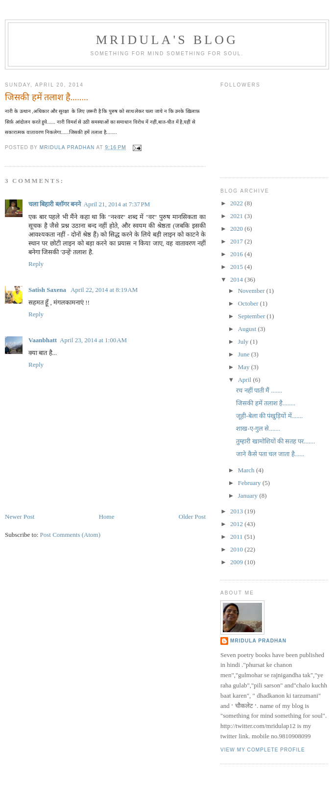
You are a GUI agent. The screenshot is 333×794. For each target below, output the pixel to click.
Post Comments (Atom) (70, 534)
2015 (237, 266)
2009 (237, 562)
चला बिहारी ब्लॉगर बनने (54, 204)
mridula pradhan (258, 640)
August (248, 328)
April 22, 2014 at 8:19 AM (104, 289)
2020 (237, 228)
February (250, 482)
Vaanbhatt (42, 340)
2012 (237, 524)
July (244, 341)
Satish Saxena (48, 289)
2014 (237, 279)
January (249, 495)
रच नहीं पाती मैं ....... (259, 390)
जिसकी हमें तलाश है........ (265, 403)
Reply (36, 263)
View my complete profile (262, 749)
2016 (237, 254)
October (249, 303)
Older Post (192, 516)
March (247, 470)
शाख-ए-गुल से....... (258, 428)
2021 (237, 216)
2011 (237, 536)
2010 (237, 549)
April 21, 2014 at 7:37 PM (117, 204)
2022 (237, 203)
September (252, 316)
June (244, 354)
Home (107, 516)
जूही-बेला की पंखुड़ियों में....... (269, 415)
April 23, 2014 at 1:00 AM (93, 340)
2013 (237, 511)
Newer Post (19, 516)
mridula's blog (167, 40)
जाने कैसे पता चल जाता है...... (270, 454)
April (245, 379)
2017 (237, 241)
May (244, 367)
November (252, 290)
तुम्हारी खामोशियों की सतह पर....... (275, 441)
